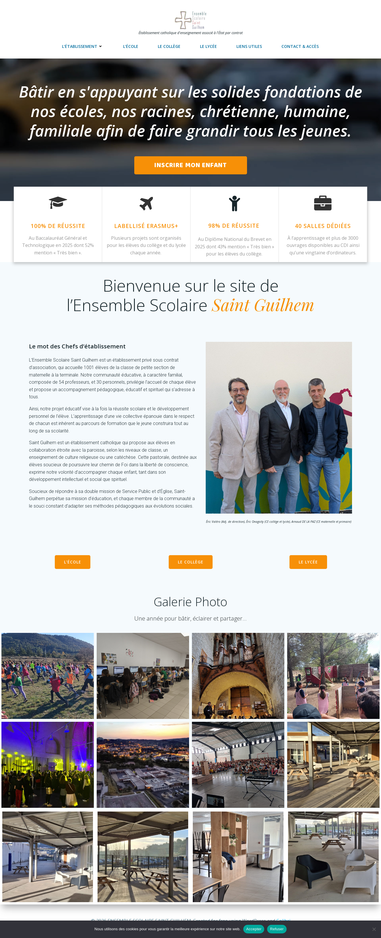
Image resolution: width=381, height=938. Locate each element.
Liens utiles (249, 46)
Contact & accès (300, 46)
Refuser (276, 929)
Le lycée (208, 46)
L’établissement (83, 46)
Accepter (253, 929)
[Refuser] (374, 929)
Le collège (169, 46)
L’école (130, 46)
